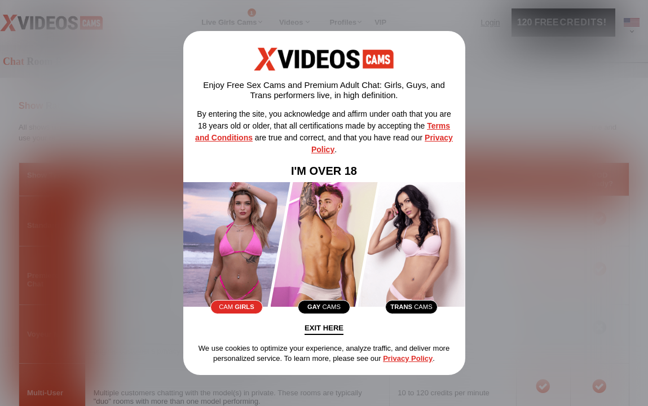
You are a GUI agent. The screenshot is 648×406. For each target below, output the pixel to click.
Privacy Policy (408, 360)
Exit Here (324, 330)
